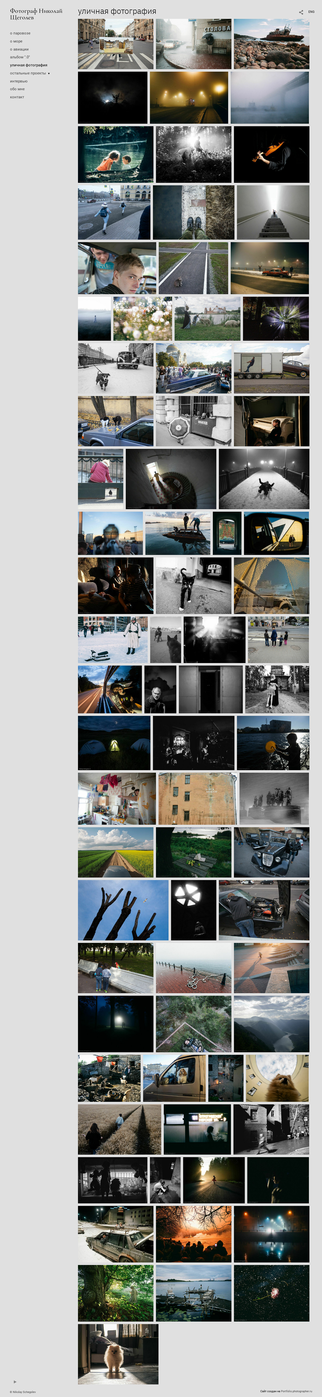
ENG (311, 12)
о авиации (19, 49)
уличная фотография (28, 65)
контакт (17, 97)
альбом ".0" (20, 57)
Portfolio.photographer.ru (296, 1391)
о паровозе (20, 33)
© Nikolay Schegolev (23, 1392)
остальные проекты (28, 73)
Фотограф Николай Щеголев (36, 14)
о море (16, 41)
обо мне (17, 89)
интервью (18, 81)
